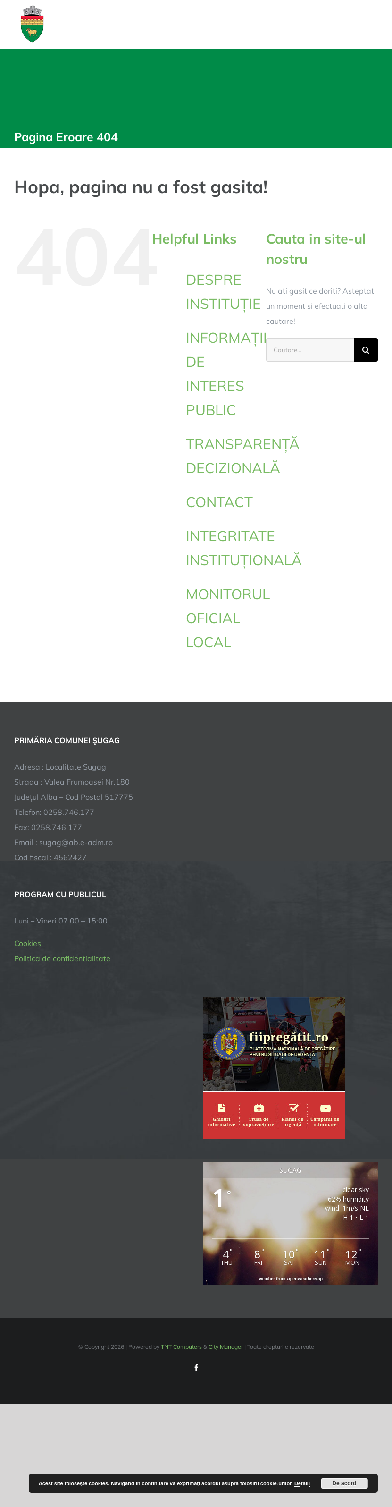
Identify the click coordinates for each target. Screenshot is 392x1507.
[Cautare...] (310, 350)
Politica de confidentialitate (62, 958)
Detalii (302, 1483)
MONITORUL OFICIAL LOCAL (228, 618)
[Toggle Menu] (372, 24)
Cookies (27, 943)
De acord (344, 1483)
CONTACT (219, 502)
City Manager (226, 1346)
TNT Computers (181, 1346)
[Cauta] (366, 350)
